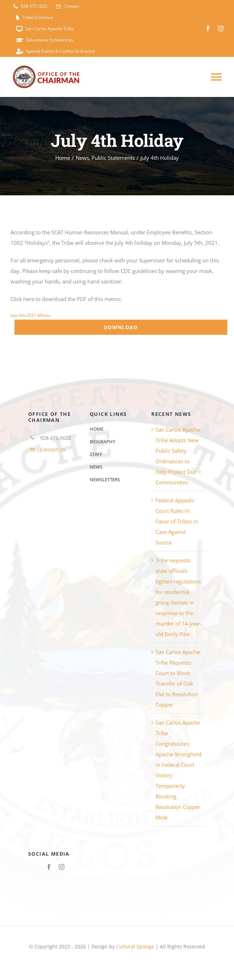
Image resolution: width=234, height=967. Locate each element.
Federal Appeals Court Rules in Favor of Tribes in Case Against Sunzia (177, 521)
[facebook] (208, 28)
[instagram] (220, 28)
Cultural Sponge (135, 946)
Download (121, 327)
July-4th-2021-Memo (30, 315)
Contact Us (52, 449)
